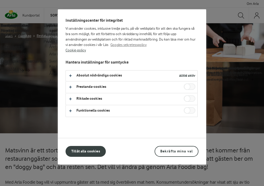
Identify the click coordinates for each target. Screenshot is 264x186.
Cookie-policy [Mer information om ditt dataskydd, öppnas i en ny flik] (76, 50)
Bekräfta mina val (176, 151)
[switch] (189, 86)
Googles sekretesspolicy (128, 45)
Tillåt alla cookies (85, 151)
